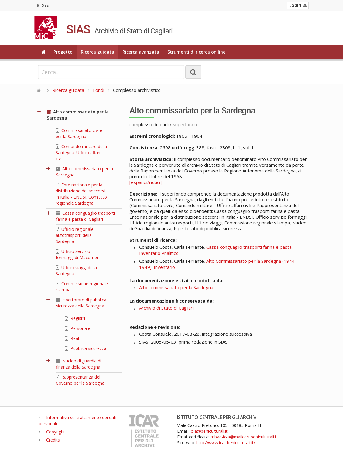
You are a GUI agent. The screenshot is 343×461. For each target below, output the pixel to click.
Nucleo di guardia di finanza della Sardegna (78, 364)
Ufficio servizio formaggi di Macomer (77, 254)
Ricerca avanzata (140, 52)
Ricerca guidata (97, 52)
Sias (42, 5)
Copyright (52, 432)
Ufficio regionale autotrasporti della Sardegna (75, 235)
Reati (73, 338)
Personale (77, 328)
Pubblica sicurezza (85, 348)
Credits (49, 440)
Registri (75, 318)
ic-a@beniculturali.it (209, 431)
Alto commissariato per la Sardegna (176, 287)
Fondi (98, 90)
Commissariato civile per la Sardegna (79, 133)
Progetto (63, 52)
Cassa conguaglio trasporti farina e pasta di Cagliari (85, 216)
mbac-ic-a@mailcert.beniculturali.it (244, 437)
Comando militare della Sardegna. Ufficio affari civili (81, 152)
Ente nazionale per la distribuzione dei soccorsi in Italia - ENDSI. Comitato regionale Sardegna (81, 194)
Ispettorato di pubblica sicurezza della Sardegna (81, 303)
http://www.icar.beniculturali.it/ (225, 442)
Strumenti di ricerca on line (196, 52)
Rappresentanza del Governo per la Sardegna (80, 380)
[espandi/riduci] (145, 182)
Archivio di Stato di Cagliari (166, 308)
